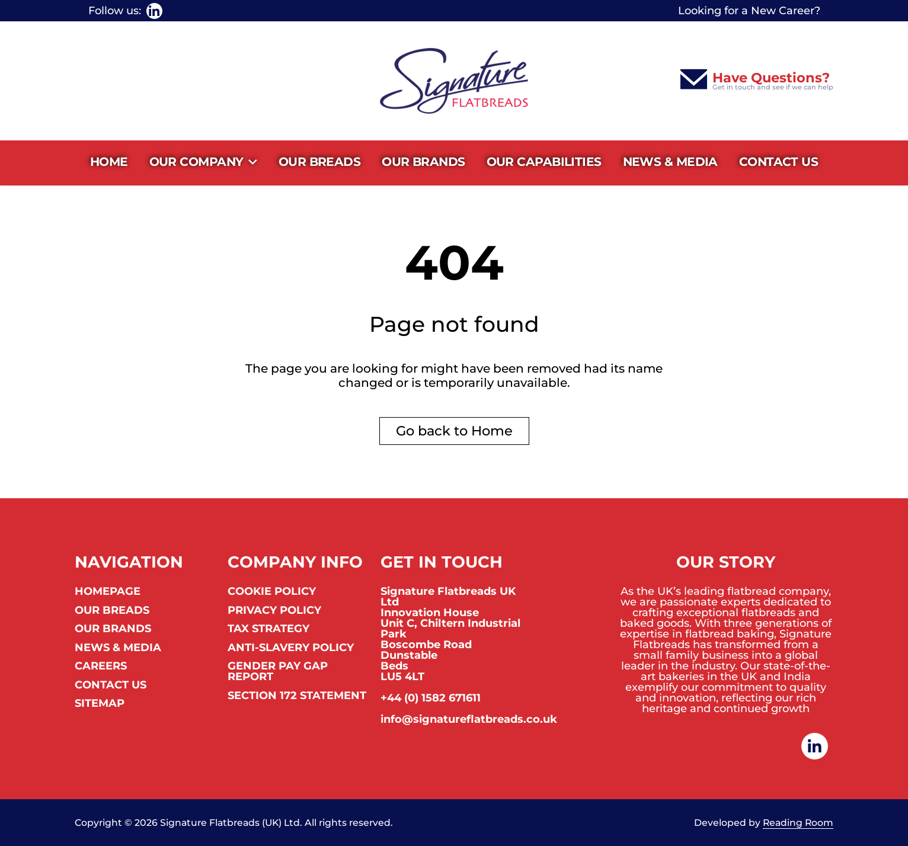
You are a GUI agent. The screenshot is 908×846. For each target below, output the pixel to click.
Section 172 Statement (297, 696)
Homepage (107, 592)
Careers (101, 666)
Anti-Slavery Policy (291, 648)
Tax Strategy (268, 629)
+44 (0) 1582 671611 (431, 697)
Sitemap (99, 704)
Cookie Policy (272, 592)
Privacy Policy (274, 611)
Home (109, 161)
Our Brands (423, 161)
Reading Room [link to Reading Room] (798, 823)
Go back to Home (454, 430)
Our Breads (319, 161)
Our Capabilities (544, 161)
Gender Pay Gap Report (278, 672)
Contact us (778, 161)
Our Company (203, 162)
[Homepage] (454, 81)
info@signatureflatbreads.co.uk (469, 719)
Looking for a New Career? (749, 10)
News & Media (670, 161)
